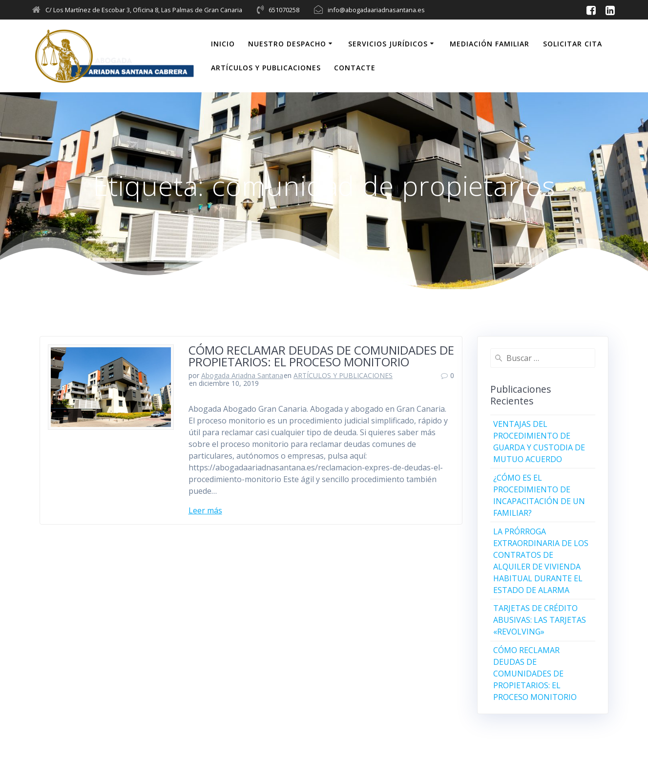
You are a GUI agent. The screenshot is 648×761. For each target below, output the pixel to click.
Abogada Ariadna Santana (242, 375)
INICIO (223, 43)
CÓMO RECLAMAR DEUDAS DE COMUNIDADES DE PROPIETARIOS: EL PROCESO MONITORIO (321, 356)
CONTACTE (355, 67)
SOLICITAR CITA (572, 43)
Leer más (205, 510)
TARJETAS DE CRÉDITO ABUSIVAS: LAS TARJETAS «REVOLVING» (539, 620)
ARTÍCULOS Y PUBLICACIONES (266, 67)
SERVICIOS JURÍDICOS (388, 43)
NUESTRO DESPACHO (287, 43)
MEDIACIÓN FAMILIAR (489, 43)
